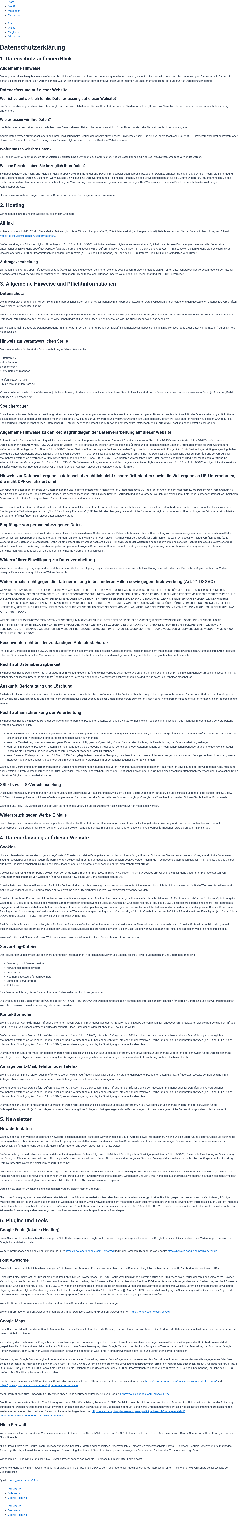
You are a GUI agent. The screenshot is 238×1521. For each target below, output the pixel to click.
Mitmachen (14, 15)
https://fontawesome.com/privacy (150, 1311)
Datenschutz (15, 1493)
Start (11, 2)
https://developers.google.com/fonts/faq (89, 1251)
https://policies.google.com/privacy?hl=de (192, 1251)
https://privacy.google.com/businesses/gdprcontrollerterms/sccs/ (39, 1385)
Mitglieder (14, 10)
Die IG (11, 6)
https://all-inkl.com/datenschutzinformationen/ (27, 235)
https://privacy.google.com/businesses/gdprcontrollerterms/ (181, 1381)
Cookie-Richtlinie (18, 1497)
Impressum (14, 1489)
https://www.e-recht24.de (23, 1480)
